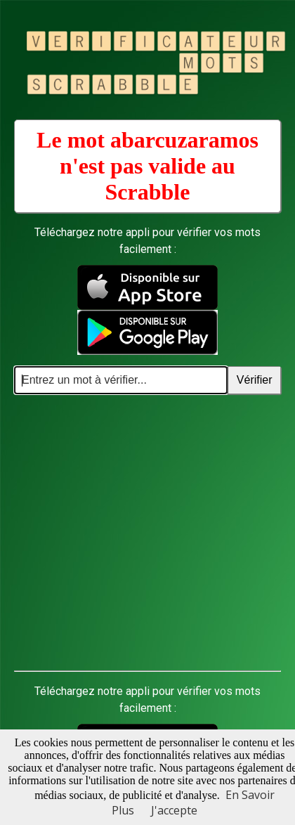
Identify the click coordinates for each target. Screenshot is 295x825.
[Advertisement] (131, 533)
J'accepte (174, 810)
